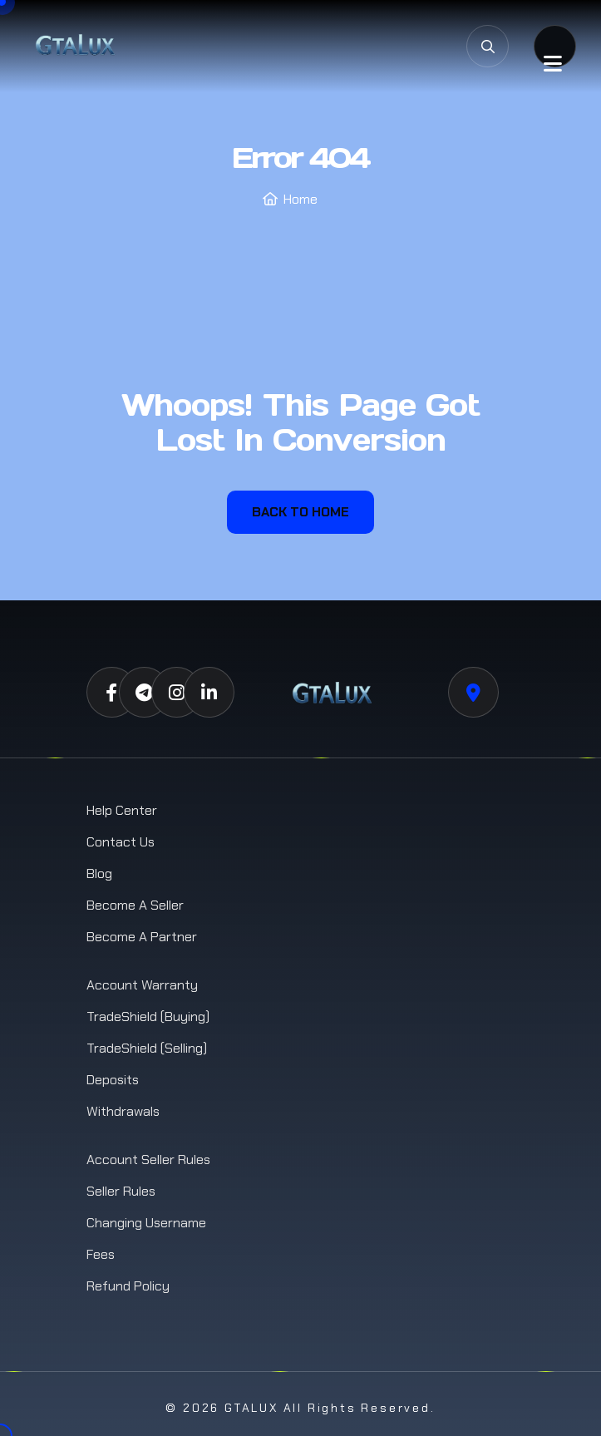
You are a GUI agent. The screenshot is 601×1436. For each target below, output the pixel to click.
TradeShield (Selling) (146, 1048)
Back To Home (300, 512)
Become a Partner (141, 936)
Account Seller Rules (148, 1159)
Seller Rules (120, 1191)
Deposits (112, 1079)
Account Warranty (142, 985)
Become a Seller (135, 905)
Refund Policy (128, 1286)
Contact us (120, 842)
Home (300, 199)
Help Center (121, 810)
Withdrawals (123, 1111)
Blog (99, 873)
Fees (100, 1254)
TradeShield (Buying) (147, 1016)
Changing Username (146, 1222)
